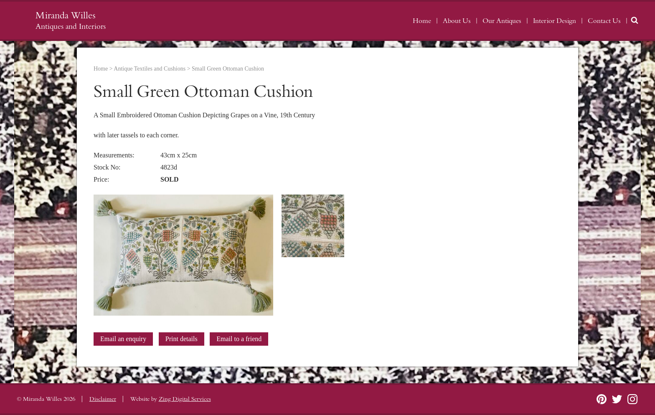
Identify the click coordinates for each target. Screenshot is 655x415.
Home (422, 21)
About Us (457, 21)
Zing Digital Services (185, 399)
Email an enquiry (123, 338)
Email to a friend (238, 338)
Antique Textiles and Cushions (149, 69)
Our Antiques (501, 21)
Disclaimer (102, 399)
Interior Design (554, 21)
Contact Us (604, 21)
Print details (181, 338)
